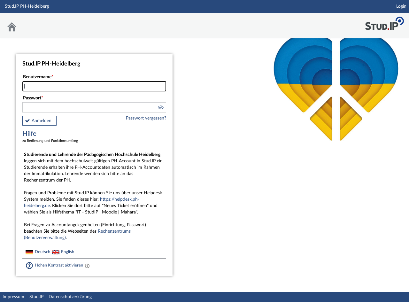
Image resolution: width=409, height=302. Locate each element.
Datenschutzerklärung (70, 297)
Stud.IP (36, 297)
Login (401, 6)
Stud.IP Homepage (384, 22)
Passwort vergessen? (146, 118)
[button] (160, 108)
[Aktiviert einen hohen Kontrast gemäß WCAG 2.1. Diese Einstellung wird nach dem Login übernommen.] (87, 265)
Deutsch (42, 252)
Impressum (13, 297)
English (67, 252)
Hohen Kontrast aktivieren (59, 265)
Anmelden (41, 121)
